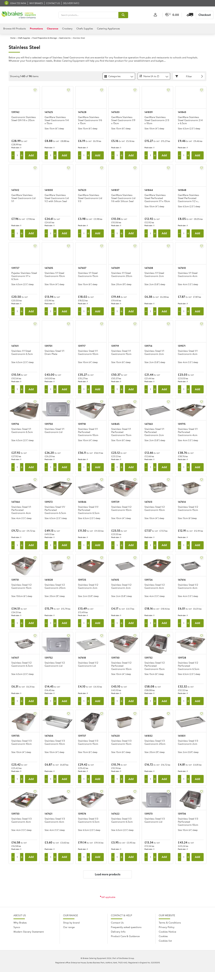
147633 (115, 112)
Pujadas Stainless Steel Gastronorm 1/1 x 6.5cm (24, 276)
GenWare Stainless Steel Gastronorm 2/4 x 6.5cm (190, 120)
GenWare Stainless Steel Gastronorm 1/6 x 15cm (90, 120)
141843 (182, 112)
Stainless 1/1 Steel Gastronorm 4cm (187, 274)
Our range (69, 927)
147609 (115, 268)
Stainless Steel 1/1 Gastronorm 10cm (88, 352)
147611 (15, 346)
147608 (148, 268)
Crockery (67, 28)
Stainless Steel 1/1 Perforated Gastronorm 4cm (187, 432)
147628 (82, 112)
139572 (49, 502)
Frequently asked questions (126, 927)
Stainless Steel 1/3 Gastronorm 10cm (21, 742)
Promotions (36, 28)
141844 (148, 190)
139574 (82, 813)
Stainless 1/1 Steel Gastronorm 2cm (154, 274)
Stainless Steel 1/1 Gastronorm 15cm (121, 352)
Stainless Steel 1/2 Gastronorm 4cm (154, 586)
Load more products (107, 874)
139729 (115, 502)
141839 (148, 112)
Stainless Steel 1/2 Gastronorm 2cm (88, 586)
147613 (148, 502)
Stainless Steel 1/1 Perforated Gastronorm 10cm (88, 432)
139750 (49, 424)
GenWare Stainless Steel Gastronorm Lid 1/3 (90, 198)
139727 (15, 268)
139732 (148, 657)
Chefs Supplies (84, 28)
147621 (48, 813)
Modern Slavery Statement (28, 931)
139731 (15, 579)
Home (12, 38)
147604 (49, 735)
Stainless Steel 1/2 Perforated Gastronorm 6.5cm (188, 666)
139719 (115, 346)
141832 (148, 735)
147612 (15, 190)
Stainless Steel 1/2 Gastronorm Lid (55, 664)
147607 (82, 268)
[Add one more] (21, 155)
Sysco (16, 927)
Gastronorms (65, 38)
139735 (15, 735)
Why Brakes (36, 3)
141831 (181, 735)
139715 (181, 424)
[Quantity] (17, 155)
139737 (82, 735)
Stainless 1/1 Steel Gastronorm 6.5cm (22, 352)
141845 (115, 424)
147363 (148, 424)
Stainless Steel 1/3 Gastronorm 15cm (88, 742)
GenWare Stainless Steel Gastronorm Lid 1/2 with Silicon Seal (57, 198)
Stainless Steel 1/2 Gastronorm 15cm (188, 508)
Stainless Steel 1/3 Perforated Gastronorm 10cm (188, 822)
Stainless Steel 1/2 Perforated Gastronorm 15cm (154, 666)
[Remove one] (13, 155)
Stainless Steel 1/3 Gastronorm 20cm (154, 742)
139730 (115, 657)
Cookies (163, 936)
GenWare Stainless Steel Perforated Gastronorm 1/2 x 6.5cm (188, 198)
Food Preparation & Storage (44, 38)
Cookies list (165, 940)
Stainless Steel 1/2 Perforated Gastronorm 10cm (121, 666)
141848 (182, 190)
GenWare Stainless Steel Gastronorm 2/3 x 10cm (156, 120)
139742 (15, 112)
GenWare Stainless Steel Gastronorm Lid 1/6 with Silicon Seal (123, 198)
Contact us (53, 3)
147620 (115, 735)
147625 (49, 112)
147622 (115, 813)
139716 (15, 424)
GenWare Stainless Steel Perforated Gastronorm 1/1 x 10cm (157, 198)
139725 (82, 579)
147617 (15, 657)
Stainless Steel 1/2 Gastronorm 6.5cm (22, 664)
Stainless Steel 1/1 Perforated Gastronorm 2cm (154, 432)
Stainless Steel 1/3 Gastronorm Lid (154, 820)
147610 (182, 268)
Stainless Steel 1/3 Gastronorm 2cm (188, 742)
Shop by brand (71, 922)
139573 (148, 813)
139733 (15, 813)
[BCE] (19, 15)
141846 (82, 502)
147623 (82, 190)
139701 (48, 346)
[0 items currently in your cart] (172, 14)
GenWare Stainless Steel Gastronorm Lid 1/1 (23, 198)
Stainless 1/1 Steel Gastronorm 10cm (55, 274)
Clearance (52, 28)
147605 (49, 268)
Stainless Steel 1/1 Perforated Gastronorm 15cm (121, 432)
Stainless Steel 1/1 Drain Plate (54, 352)
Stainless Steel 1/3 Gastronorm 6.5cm (88, 820)
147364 (15, 502)
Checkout (204, 15)
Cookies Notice (167, 931)
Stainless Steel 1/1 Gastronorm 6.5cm (22, 430)
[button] (123, 15)
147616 (182, 579)
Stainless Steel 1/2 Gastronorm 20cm (55, 586)
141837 (115, 190)
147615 (115, 579)
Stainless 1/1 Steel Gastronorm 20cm (121, 274)
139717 (81, 346)
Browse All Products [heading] (14, 28)
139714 (148, 346)
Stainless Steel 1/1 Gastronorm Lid (54, 430)
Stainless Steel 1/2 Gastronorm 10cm (121, 508)
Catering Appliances (108, 28)
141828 (49, 579)
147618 (82, 657)
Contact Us (117, 922)
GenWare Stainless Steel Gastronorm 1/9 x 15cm (123, 120)
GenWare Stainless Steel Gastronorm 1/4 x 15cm (57, 120)
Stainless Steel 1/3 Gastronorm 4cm (21, 820)
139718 (82, 424)
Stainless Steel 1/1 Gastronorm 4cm (187, 352)
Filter (189, 76)
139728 (182, 657)
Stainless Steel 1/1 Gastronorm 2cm (154, 352)
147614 (182, 502)
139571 (181, 346)
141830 (49, 190)
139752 (49, 657)
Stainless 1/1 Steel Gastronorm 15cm (88, 274)
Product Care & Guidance (125, 936)
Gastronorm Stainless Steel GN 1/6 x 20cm (23, 119)
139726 (148, 579)
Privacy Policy (166, 927)
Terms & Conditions (170, 922)
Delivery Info (71, 3)
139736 (182, 813)
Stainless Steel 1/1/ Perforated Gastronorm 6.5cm (55, 510)
